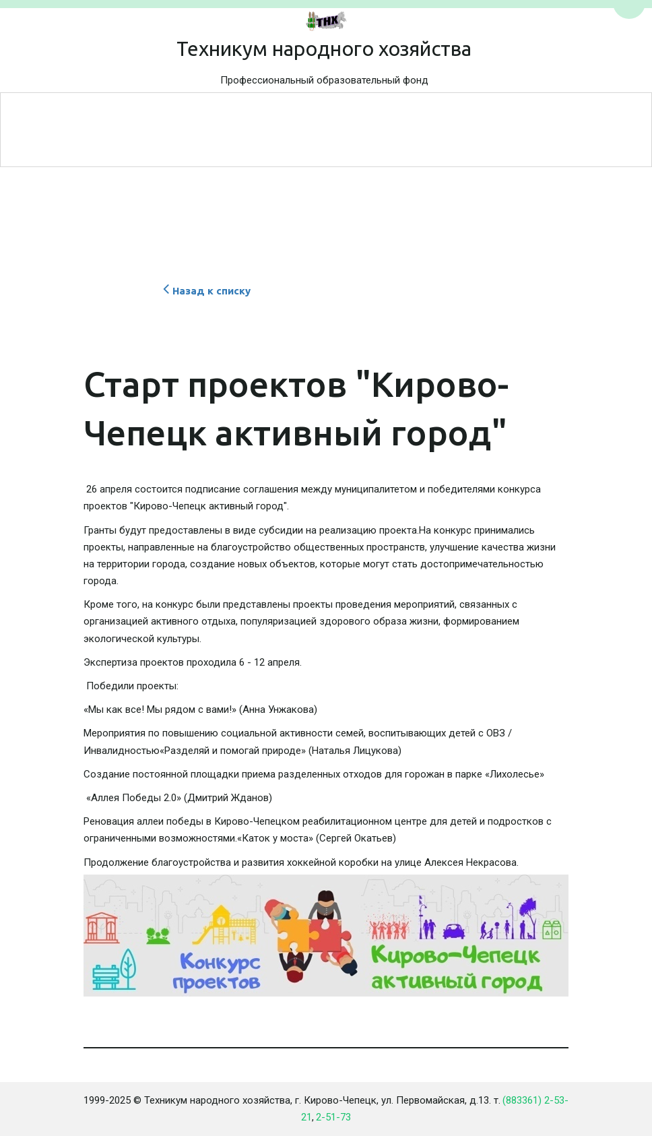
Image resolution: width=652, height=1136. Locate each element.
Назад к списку (205, 290)
